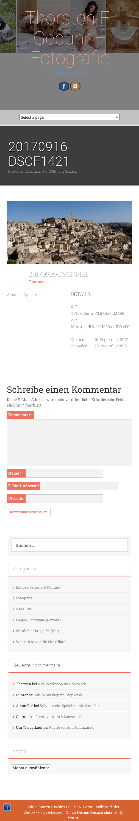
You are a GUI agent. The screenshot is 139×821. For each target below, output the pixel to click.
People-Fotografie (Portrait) (38, 619)
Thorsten (69, 171)
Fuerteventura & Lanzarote (58, 716)
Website (15, 498)
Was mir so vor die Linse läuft (41, 641)
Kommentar (20, 414)
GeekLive (24, 608)
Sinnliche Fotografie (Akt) (37, 630)
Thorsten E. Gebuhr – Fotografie (69, 38)
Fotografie (24, 597)
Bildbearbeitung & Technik (38, 587)
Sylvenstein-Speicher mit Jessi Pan (70, 705)
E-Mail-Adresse (23, 485)
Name (14, 473)
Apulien (30, 294)
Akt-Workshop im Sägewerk (62, 683)
